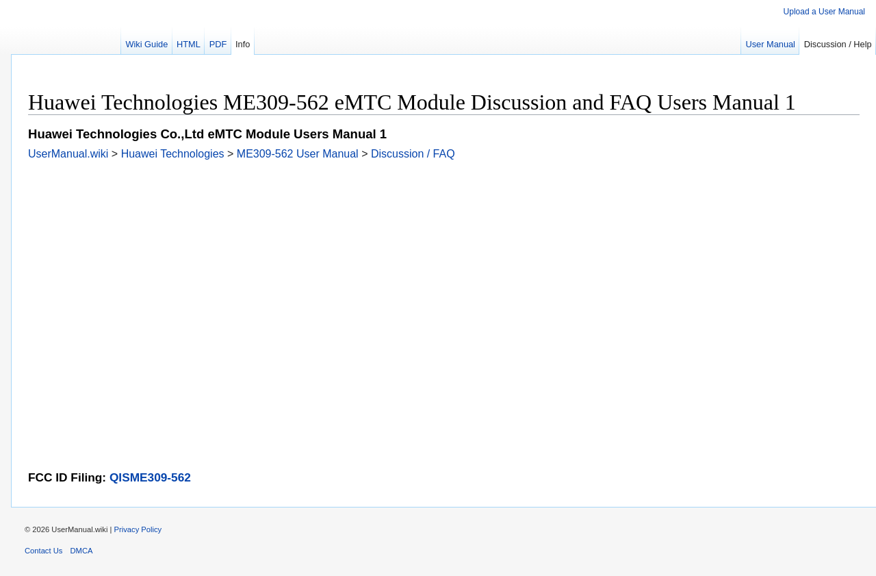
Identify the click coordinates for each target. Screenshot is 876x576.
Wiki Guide (146, 44)
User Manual (770, 44)
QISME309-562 (150, 477)
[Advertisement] (438, 256)
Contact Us (43, 551)
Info (242, 44)
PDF (218, 44)
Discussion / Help (838, 44)
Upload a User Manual (824, 11)
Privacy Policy (138, 529)
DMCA (81, 551)
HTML (189, 44)
